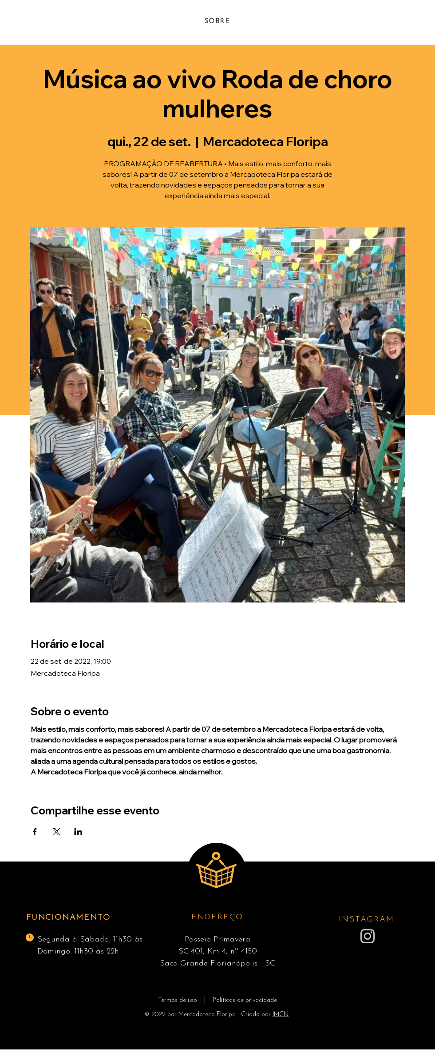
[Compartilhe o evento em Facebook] (35, 831)
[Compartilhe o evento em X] (56, 831)
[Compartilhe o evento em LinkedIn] (78, 831)
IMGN (281, 1014)
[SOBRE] (217, 21)
